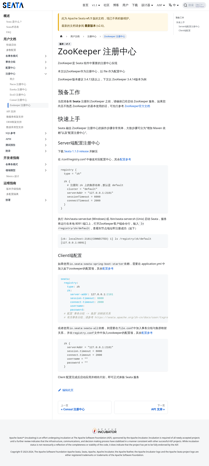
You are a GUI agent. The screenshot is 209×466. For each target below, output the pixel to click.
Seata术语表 (12, 27)
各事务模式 (12, 56)
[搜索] (194, 5)
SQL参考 (10, 133)
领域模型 (10, 170)
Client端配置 (185, 30)
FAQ (8, 32)
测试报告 (10, 145)
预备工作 (180, 17)
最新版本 (90, 26)
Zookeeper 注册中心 (20, 105)
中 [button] (172, 5)
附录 (8, 151)
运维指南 (9, 183)
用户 (125, 5)
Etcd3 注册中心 (18, 94)
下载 (135, 5)
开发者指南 (11, 158)
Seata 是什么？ (14, 21)
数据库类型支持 (14, 127)
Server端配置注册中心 (189, 26)
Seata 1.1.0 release (76, 151)
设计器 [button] (145, 5)
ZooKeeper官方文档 (137, 106)
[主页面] (61, 36)
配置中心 (10, 68)
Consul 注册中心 (18, 100)
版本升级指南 (13, 189)
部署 (8, 200)
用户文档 (9, 39)
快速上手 (180, 22)
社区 (107, 5)
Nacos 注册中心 (18, 84)
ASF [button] (159, 5)
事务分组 (10, 62)
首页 (85, 5)
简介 (12, 79)
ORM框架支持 (14, 122)
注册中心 (10, 73)
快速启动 (11, 44)
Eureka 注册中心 (18, 89)
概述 (6, 16)
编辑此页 (65, 390)
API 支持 (11, 111)
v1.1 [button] (94, 5)
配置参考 (125, 159)
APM (8, 139)
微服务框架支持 (14, 116)
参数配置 (11, 50)
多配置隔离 (12, 194)
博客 (116, 5)
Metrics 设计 (12, 176)
